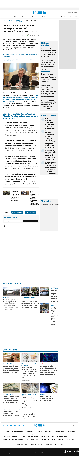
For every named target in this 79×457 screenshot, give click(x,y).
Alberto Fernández (19, 21)
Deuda (32, 8)
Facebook (7, 425)
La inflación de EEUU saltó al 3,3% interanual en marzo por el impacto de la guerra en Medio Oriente (50, 167)
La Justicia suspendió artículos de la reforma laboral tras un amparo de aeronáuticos (54, 295)
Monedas (43, 204)
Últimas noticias (17, 431)
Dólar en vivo (20, 8)
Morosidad (69, 8)
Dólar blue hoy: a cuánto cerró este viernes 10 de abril (46, 398)
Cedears (58, 204)
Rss (53, 437)
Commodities (52, 204)
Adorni (12, 8)
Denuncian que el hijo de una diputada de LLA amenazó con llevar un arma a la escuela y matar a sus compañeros (10, 305)
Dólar (15, 17)
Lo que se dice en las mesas (57, 8)
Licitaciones (70, 439)
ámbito (5, 21)
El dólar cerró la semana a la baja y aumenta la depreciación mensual (11, 413)
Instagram (11, 425)
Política (44, 17)
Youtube (19, 425)
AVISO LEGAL (35, 439)
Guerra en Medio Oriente (42, 8)
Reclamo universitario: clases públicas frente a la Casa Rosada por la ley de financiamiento (30, 304)
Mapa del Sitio (62, 437)
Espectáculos (33, 437)
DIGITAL (23, 445)
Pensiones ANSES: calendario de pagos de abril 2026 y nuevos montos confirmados (48, 104)
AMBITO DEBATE (54, 445)
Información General (10, 437)
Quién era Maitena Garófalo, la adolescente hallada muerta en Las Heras (50, 123)
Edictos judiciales (48, 439)
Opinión (63, 17)
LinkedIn (15, 425)
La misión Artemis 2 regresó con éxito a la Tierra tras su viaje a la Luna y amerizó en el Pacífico (49, 52)
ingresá (75, 12)
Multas (60, 439)
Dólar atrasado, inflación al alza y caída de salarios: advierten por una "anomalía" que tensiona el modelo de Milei (29, 373)
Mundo (42, 434)
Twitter (3, 425)
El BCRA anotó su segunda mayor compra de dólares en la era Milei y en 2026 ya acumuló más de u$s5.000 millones (30, 403)
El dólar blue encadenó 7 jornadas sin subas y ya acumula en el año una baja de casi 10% (11, 399)
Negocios (54, 17)
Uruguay (72, 17)
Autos (23, 437)
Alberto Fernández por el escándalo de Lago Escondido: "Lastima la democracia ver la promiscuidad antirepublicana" (34, 198)
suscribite (70, 12)
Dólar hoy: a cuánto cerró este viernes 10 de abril (29, 416)
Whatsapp (23, 425)
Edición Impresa (62, 434)
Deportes (51, 434)
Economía (25, 17)
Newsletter (75, 16)
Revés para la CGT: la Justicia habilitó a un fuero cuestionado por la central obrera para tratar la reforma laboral (54, 315)
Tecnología (45, 437)
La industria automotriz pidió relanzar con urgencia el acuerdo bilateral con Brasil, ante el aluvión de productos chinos (48, 91)
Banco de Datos (59, 431)
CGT (76, 8)
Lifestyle (24, 434)
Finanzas (34, 17)
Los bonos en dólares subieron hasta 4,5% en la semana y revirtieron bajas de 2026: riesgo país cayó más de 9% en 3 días (50, 139)
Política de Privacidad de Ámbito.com (15, 439)
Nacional (33, 434)
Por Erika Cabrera (25, 380)
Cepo (27, 8)
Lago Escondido (30, 212)
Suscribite (30, 220)
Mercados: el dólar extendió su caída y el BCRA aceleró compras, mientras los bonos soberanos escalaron (48, 370)
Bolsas (47, 204)
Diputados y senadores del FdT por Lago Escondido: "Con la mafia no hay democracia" (15, 196)
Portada (6, 431)
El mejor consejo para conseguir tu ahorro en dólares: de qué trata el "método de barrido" (49, 77)
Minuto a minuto (46, 364)
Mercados (71, 431)
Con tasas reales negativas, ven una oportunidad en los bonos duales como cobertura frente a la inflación (48, 65)
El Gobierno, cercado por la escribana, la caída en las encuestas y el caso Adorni (50, 154)
